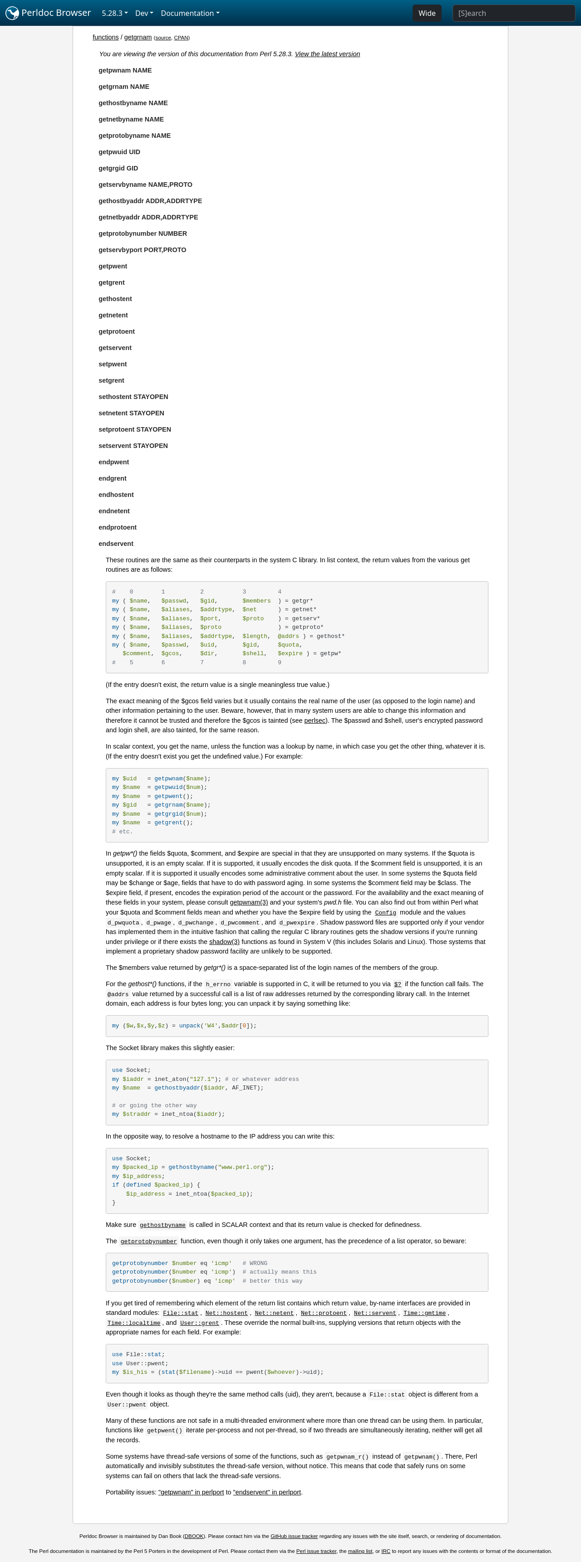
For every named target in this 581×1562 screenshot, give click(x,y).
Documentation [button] (187, 13)
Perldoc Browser (48, 13)
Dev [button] (141, 13)
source (163, 37)
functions (106, 37)
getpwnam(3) (249, 902)
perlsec (315, 720)
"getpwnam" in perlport (191, 1492)
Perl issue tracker (316, 1551)
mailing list (360, 1551)
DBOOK (194, 1536)
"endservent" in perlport (267, 1492)
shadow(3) (224, 941)
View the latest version (327, 54)
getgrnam (138, 37)
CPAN (181, 37)
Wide (427, 13)
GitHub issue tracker (294, 1536)
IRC (385, 1551)
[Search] (514, 13)
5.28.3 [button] (112, 13)
